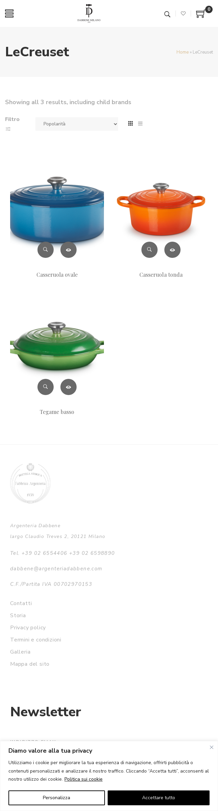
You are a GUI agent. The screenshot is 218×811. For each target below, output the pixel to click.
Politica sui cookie (83, 779)
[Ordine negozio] (76, 124)
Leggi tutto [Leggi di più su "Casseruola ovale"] (68, 250)
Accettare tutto (158, 797)
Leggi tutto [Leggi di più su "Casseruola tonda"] (172, 250)
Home (182, 52)
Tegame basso (57, 411)
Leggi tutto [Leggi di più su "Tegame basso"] (68, 387)
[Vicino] (211, 747)
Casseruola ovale (57, 274)
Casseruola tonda (161, 274)
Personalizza (56, 797)
